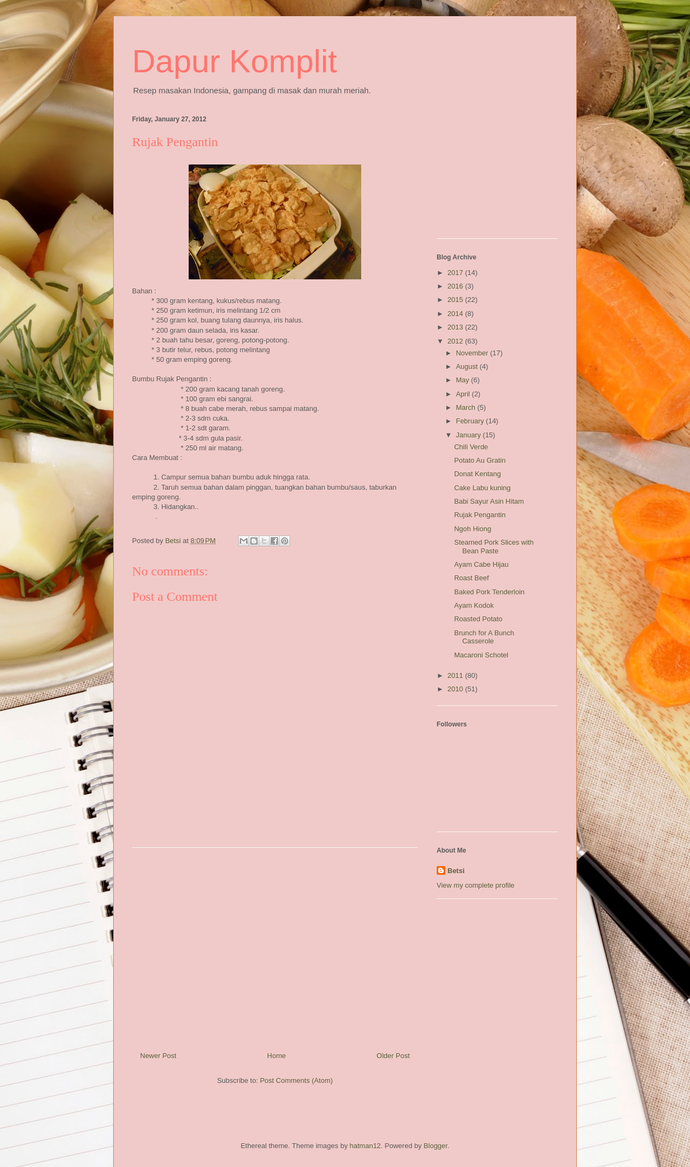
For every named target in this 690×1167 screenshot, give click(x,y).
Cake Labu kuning (482, 488)
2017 (456, 273)
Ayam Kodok (473, 605)
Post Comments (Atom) (296, 1080)
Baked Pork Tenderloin (489, 592)
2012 (456, 341)
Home (276, 1056)
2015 (456, 300)
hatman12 (365, 1146)
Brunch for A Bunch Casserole (484, 637)
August (468, 366)
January (469, 435)
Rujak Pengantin (479, 515)
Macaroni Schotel (481, 655)
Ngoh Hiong (472, 529)
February (471, 421)
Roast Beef (471, 578)
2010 (456, 689)
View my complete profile (475, 885)
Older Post (393, 1056)
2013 (456, 327)
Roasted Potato (478, 619)
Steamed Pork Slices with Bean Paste (493, 546)
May (463, 380)
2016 (456, 286)
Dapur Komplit (234, 61)
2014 (456, 314)
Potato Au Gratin (479, 460)
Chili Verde (471, 447)
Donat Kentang (477, 474)
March (467, 407)
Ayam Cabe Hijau (481, 564)
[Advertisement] (275, 945)
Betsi (456, 871)
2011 (456, 675)
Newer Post (158, 1056)
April (464, 394)
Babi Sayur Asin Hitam (488, 501)
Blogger (435, 1146)
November (473, 353)
